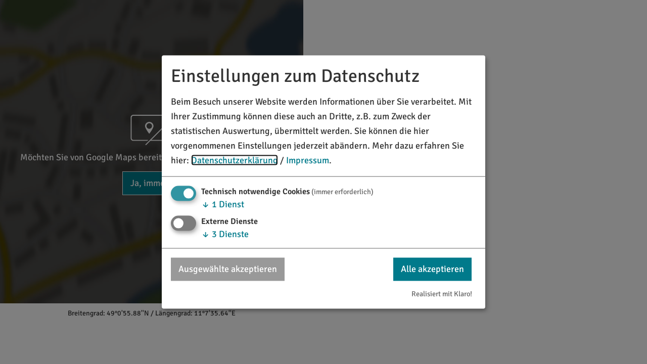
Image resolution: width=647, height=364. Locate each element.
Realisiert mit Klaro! (441, 293)
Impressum (307, 159)
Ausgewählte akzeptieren (227, 269)
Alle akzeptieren (432, 269)
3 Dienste (225, 234)
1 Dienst (222, 204)
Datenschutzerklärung (234, 159)
